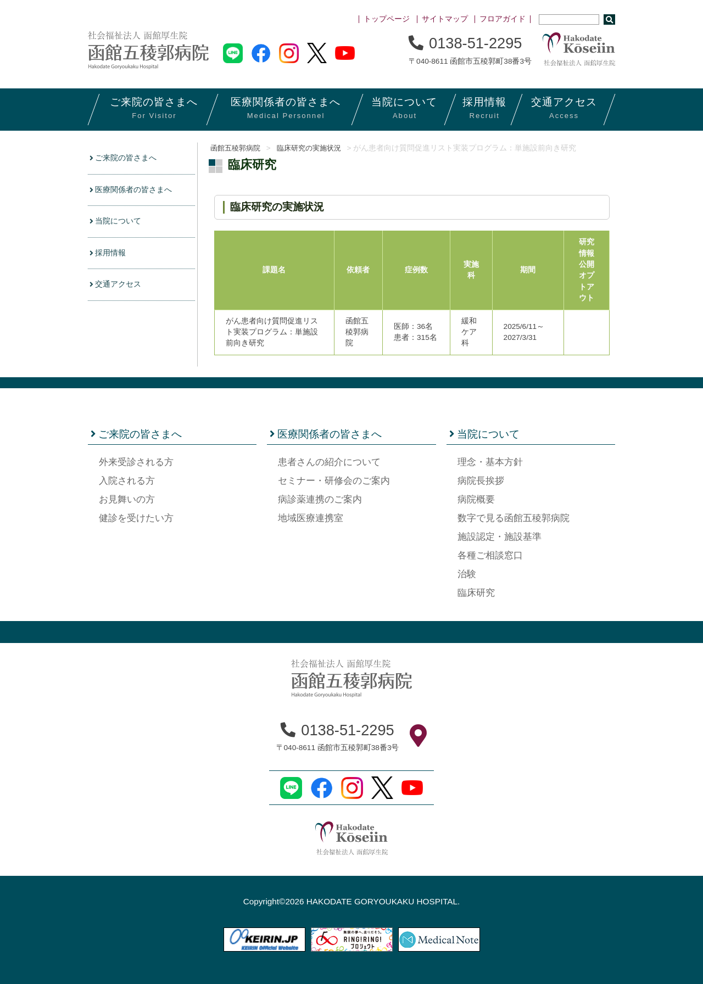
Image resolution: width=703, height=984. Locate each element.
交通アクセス (118, 288)
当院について (118, 223)
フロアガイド (502, 19)
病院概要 (476, 499)
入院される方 (127, 481)
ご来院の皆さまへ (127, 158)
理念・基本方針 (490, 462)
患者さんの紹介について (329, 462)
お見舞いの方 (127, 499)
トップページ (387, 19)
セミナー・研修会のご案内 (334, 481)
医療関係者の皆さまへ (135, 190)
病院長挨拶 (480, 481)
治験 (466, 574)
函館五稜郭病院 (236, 148)
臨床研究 (476, 593)
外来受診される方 (136, 462)
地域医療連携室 (310, 518)
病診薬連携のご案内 (320, 499)
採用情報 (110, 256)
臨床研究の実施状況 (317, 148)
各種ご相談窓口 (490, 555)
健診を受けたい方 (136, 518)
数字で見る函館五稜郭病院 (513, 518)
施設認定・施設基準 (499, 537)
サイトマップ (445, 19)
